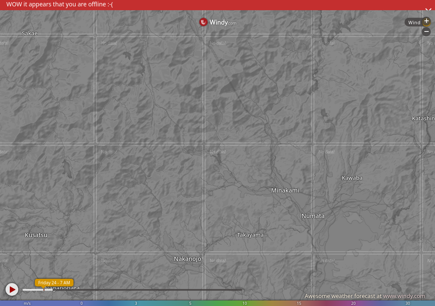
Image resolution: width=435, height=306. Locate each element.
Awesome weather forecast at (365, 296)
